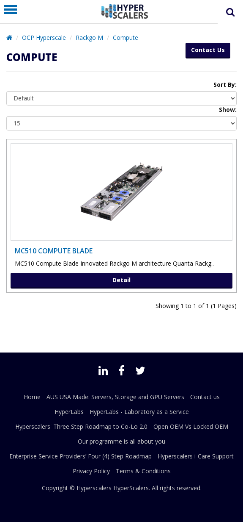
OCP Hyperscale (44, 37)
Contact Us (208, 50)
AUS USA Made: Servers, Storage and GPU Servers (115, 397)
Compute (125, 37)
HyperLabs (69, 412)
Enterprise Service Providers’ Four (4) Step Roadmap (80, 456)
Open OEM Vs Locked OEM (190, 426)
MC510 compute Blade (54, 250)
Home (32, 397)
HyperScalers (131, 488)
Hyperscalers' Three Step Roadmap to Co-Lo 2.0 (81, 426)
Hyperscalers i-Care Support (196, 456)
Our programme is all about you (121, 441)
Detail (121, 280)
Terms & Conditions (143, 471)
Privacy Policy (91, 471)
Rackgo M (89, 37)
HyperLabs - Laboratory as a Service (139, 412)
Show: (228, 110)
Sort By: (225, 85)
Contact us (205, 397)
